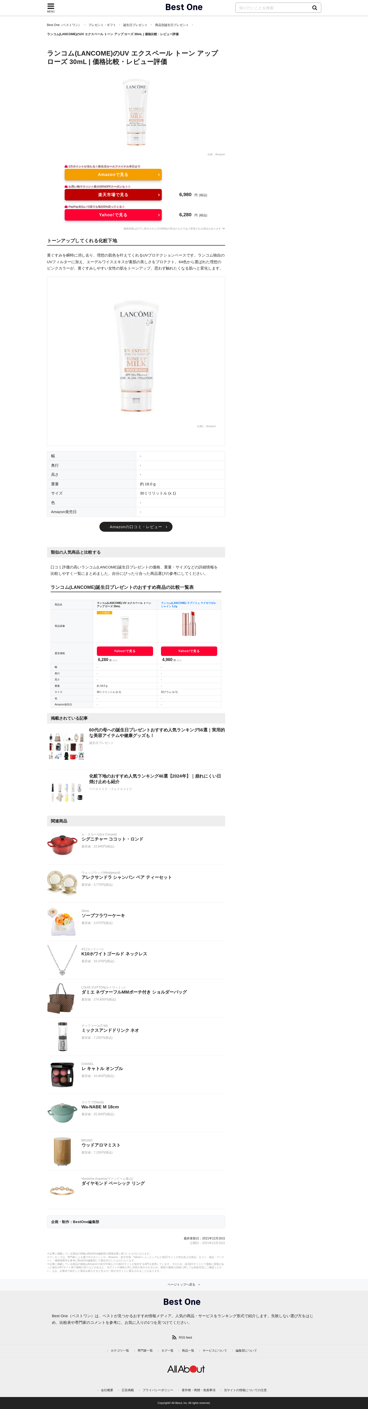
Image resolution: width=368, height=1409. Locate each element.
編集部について (246, 1350)
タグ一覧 (167, 1350)
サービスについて (215, 1350)
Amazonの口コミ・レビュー (136, 527)
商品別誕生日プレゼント (172, 25)
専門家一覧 (145, 1350)
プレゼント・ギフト (102, 25)
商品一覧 (188, 1350)
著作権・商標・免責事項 (198, 1390)
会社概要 (107, 1390)
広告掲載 (128, 1390)
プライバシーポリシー (158, 1390)
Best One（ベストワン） (64, 25)
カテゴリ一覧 (120, 1350)
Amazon (220, 154)
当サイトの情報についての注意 (245, 1390)
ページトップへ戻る (181, 1284)
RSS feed (185, 1337)
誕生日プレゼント (135, 25)
